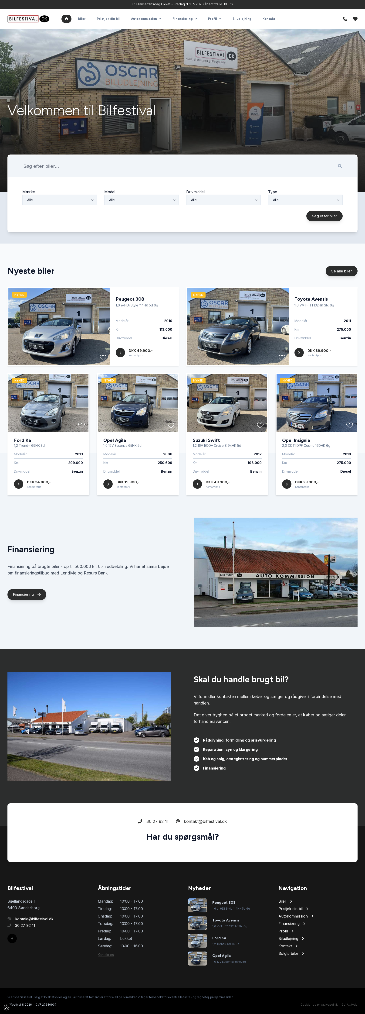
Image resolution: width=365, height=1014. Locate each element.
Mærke (28, 213)
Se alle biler (341, 292)
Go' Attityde (349, 1004)
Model (109, 213)
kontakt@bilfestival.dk (201, 843)
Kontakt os (106, 955)
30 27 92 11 (153, 843)
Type (272, 213)
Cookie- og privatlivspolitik (319, 1004)
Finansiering (27, 616)
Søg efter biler (324, 237)
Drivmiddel (195, 213)
